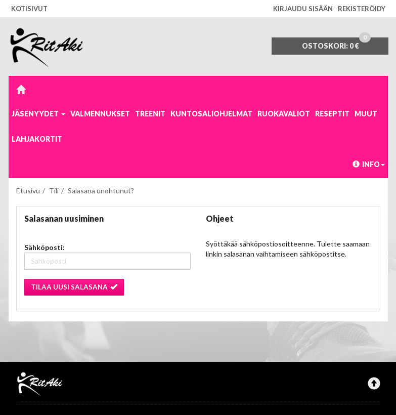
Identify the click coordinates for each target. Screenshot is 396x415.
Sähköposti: (44, 247)
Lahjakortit (37, 139)
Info (369, 164)
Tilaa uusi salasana (74, 287)
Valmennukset (100, 113)
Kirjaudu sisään (303, 9)
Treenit (150, 113)
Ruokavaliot (283, 113)
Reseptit (332, 113)
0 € (336, 43)
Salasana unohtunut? (101, 190)
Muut (366, 113)
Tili (54, 190)
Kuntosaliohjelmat (211, 113)
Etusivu (28, 190)
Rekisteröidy (361, 9)
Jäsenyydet (38, 113)
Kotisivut (29, 9)
